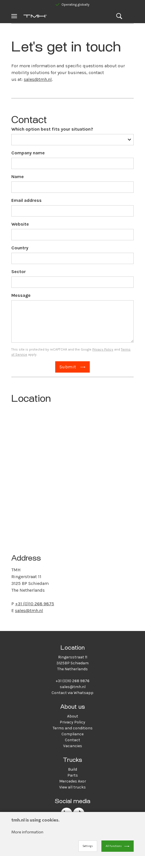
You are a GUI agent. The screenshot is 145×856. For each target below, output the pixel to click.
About (72, 716)
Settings (88, 846)
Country (19, 247)
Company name (28, 152)
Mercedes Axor (72, 781)
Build (72, 769)
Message (21, 295)
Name (17, 176)
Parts (72, 775)
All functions (114, 846)
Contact (72, 740)
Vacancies (72, 745)
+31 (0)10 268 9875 (34, 603)
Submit (67, 366)
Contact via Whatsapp (72, 692)
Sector (18, 271)
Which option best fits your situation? (52, 129)
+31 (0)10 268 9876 (72, 680)
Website (20, 224)
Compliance (72, 734)
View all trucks (72, 787)
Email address (26, 200)
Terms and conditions (73, 728)
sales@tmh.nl (38, 79)
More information (27, 831)
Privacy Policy (102, 349)
